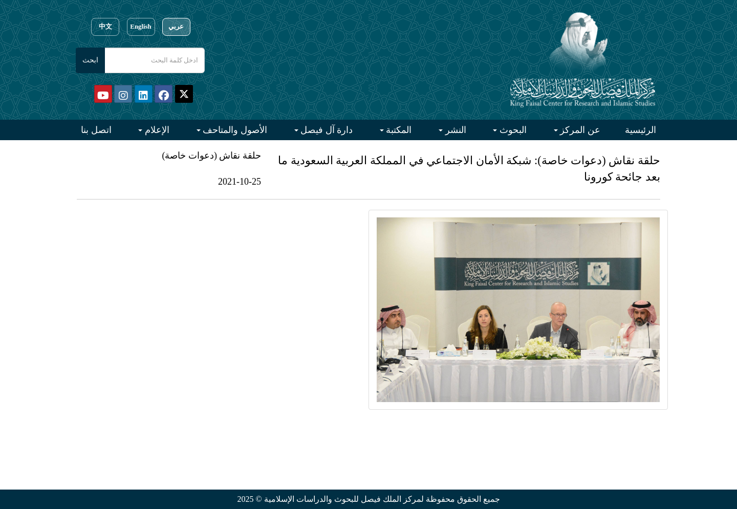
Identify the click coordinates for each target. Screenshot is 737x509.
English (140, 26)
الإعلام (155, 130)
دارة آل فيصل (325, 130)
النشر (454, 130)
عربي (176, 26)
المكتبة (398, 130)
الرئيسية (640, 130)
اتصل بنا (96, 130)
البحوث (512, 130)
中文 (105, 26)
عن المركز (579, 130)
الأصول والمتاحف (234, 130)
